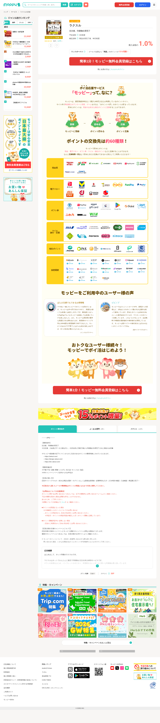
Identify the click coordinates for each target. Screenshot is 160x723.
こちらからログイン (116, 69)
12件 (59, 41)
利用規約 (7, 672)
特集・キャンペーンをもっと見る (97, 643)
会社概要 (7, 688)
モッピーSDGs (9, 699)
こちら (62, 502)
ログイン (142, 5)
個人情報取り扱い (10, 676)
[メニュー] (154, 4)
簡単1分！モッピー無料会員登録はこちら (111, 61)
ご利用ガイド (8, 692)
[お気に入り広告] (86, 4)
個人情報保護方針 (10, 668)
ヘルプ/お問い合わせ (11, 696)
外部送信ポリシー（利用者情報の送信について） (21, 680)
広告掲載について (10, 664)
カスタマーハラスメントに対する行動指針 (18, 684)
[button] (3, 22)
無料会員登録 (124, 5)
